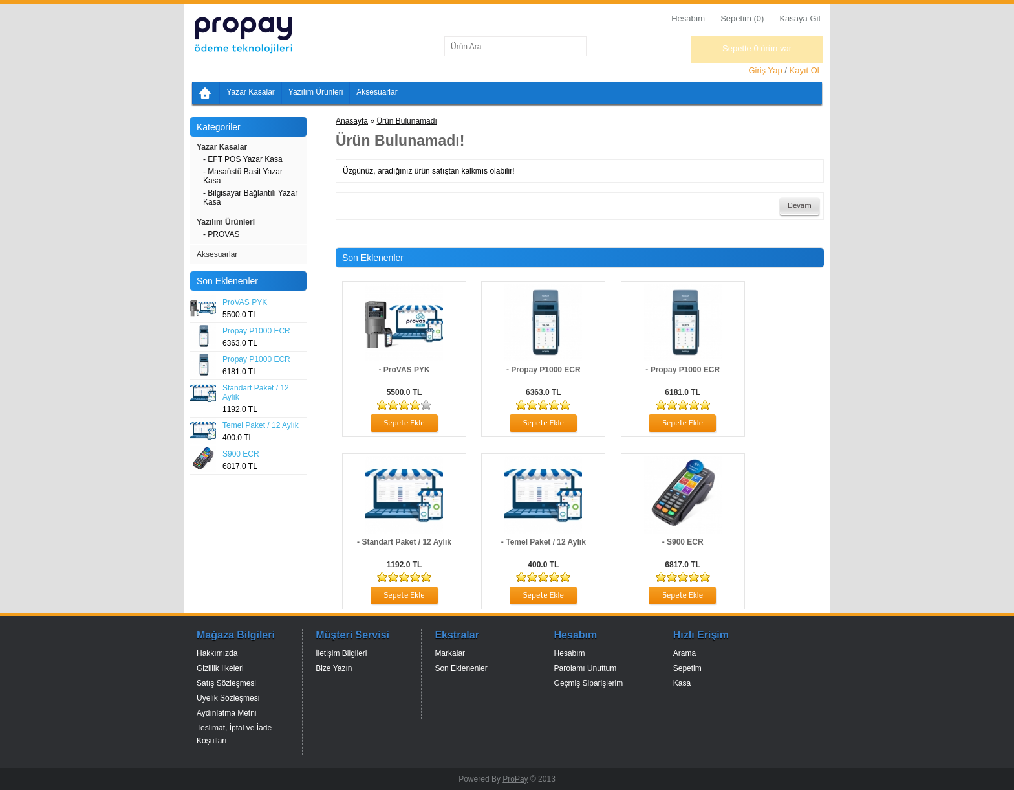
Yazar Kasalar (250, 91)
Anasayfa (352, 121)
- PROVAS (221, 234)
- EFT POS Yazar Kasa (243, 159)
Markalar (450, 653)
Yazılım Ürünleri (315, 91)
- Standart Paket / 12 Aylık (404, 542)
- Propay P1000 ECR (543, 369)
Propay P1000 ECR (256, 330)
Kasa (682, 683)
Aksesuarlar (376, 91)
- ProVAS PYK (403, 369)
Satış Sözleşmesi (226, 683)
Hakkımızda (217, 653)
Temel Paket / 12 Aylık (260, 425)
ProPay (515, 779)
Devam (800, 205)
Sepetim (687, 668)
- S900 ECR (683, 542)
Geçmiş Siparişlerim (588, 683)
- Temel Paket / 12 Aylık (543, 542)
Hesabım (688, 18)
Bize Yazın (334, 668)
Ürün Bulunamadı (406, 121)
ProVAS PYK (244, 302)
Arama (684, 653)
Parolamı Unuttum (585, 668)
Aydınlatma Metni (227, 712)
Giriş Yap (765, 70)
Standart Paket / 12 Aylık (255, 392)
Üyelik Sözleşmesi (228, 698)
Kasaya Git (800, 18)
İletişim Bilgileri (341, 653)
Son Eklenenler (461, 668)
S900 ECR (240, 453)
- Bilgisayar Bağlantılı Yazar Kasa (250, 197)
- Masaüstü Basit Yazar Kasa (243, 176)
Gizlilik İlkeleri (220, 668)
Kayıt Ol (804, 70)
